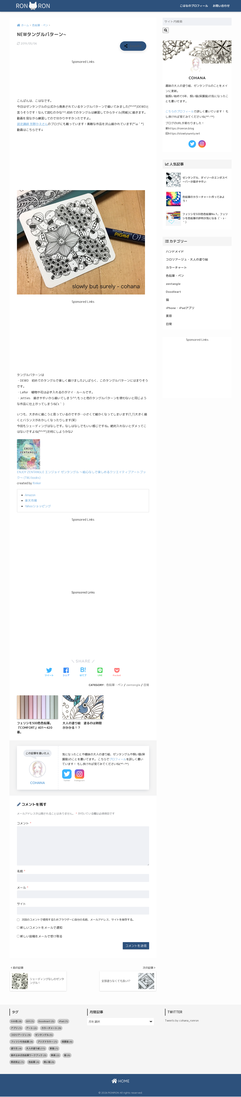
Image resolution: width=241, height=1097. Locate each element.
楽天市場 (31, 500)
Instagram (79, 780)
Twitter (66, 780)
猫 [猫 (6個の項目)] (67, 1055)
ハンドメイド (175, 251)
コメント (24, 823)
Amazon (30, 495)
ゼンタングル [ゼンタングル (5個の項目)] (44, 1035)
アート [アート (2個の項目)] (31, 1028)
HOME (120, 1081)
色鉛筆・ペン (114, 685)
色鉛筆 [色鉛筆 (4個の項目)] (33, 1062)
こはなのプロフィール (194, 6)
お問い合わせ (221, 6)
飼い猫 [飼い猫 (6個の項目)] (49, 1062)
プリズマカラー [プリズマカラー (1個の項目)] (47, 1042)
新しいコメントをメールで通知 (41, 928)
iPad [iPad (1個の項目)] (63, 1021)
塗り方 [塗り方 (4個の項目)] (16, 1049)
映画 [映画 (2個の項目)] (55, 1055)
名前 (21, 871)
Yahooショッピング (38, 506)
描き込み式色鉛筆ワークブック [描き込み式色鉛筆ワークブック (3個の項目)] (28, 1055)
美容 (169, 316)
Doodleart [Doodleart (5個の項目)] (46, 1021)
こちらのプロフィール (179, 111)
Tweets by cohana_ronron (182, 1021)
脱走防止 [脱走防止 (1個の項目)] (17, 1062)
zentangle (133, 685)
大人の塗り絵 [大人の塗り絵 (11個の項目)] (35, 1049)
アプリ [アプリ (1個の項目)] (16, 1028)
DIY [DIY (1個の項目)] (30, 1021)
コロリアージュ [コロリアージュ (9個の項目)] (21, 1035)
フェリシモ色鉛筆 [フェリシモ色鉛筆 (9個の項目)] (22, 1042)
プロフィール (117, 759)
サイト (21, 904)
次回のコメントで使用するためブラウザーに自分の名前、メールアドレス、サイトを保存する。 (78, 920)
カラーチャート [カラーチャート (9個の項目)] (51, 1028)
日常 (146, 685)
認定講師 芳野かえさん (32, 124)
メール (22, 888)
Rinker (37, 483)
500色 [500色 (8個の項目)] (16, 1021)
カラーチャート (176, 267)
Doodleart (173, 292)
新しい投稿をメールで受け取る (41, 936)
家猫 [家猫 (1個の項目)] (54, 1049)
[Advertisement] (85, 77)
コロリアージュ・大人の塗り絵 (187, 259)
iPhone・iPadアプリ (180, 308)
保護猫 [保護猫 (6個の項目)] (67, 1042)
